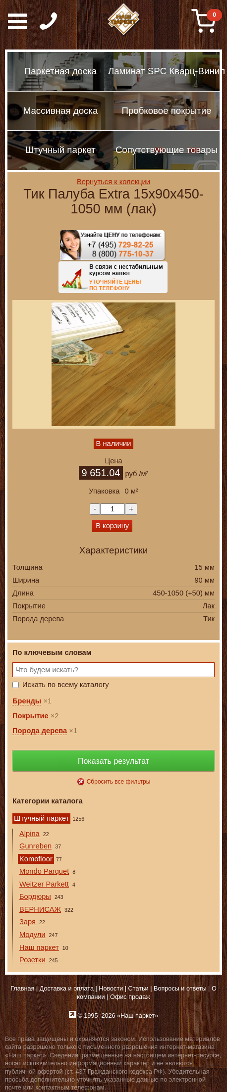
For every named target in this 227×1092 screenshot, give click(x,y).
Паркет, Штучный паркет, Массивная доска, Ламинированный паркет (124, 19)
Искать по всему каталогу (65, 685)
